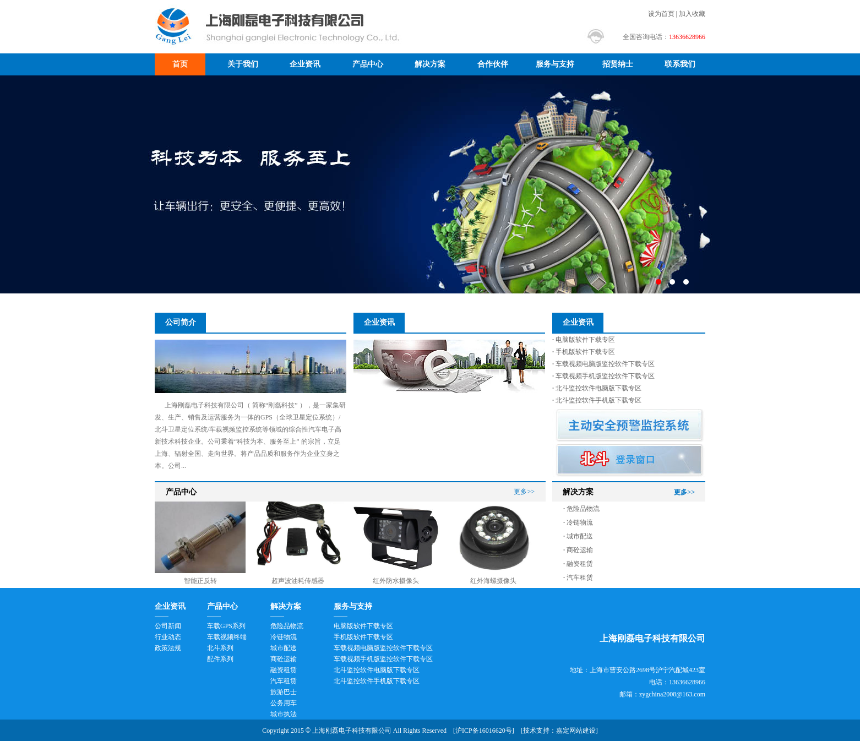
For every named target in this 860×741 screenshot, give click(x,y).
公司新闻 (168, 626)
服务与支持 (555, 64)
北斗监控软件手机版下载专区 (596, 400)
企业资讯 (305, 64)
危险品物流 (581, 509)
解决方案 (430, 64)
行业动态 (168, 637)
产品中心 (367, 64)
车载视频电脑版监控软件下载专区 (603, 364)
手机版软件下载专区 (583, 352)
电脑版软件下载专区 (583, 340)
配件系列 (220, 659)
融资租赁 (578, 564)
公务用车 (283, 703)
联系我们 (680, 64)
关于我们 (242, 64)
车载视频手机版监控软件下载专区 (603, 376)
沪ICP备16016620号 (483, 730)
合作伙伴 (492, 64)
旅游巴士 (283, 692)
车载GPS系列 (226, 626)
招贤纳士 (617, 64)
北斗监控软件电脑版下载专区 (596, 388)
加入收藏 (692, 14)
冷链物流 (578, 522)
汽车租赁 (578, 577)
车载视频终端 (227, 637)
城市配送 (578, 536)
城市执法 (283, 714)
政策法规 (168, 648)
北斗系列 (220, 648)
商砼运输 (578, 550)
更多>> (524, 491)
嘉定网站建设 (576, 730)
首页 (180, 64)
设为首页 (661, 14)
